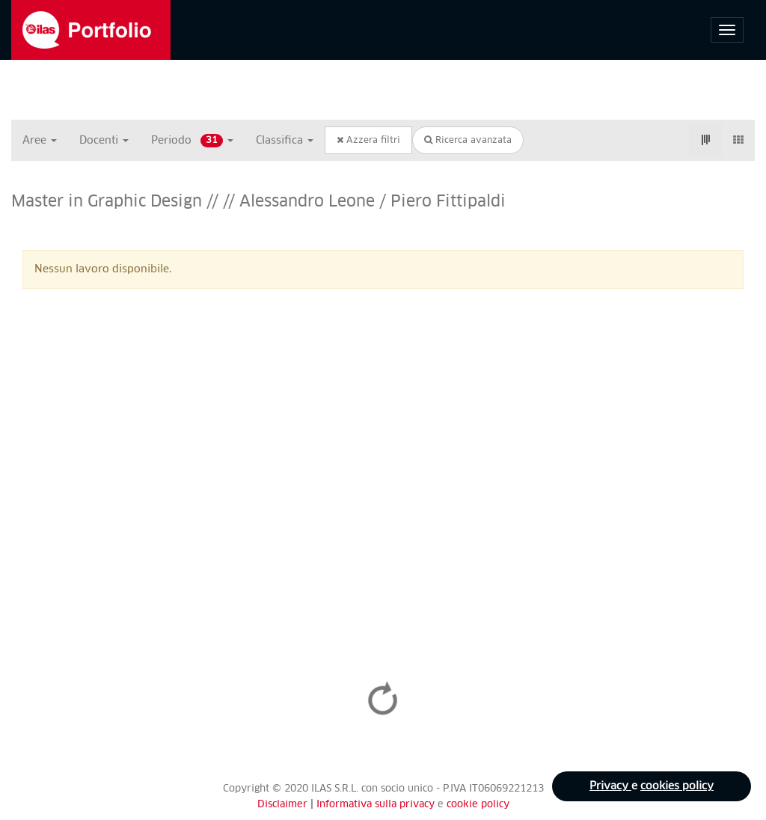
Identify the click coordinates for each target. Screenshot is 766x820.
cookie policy (478, 805)
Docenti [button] (104, 140)
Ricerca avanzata (468, 140)
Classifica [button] (284, 140)
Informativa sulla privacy (377, 805)
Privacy (610, 786)
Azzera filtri (368, 140)
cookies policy (677, 786)
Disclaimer (282, 805)
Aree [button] (39, 140)
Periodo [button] (192, 140)
